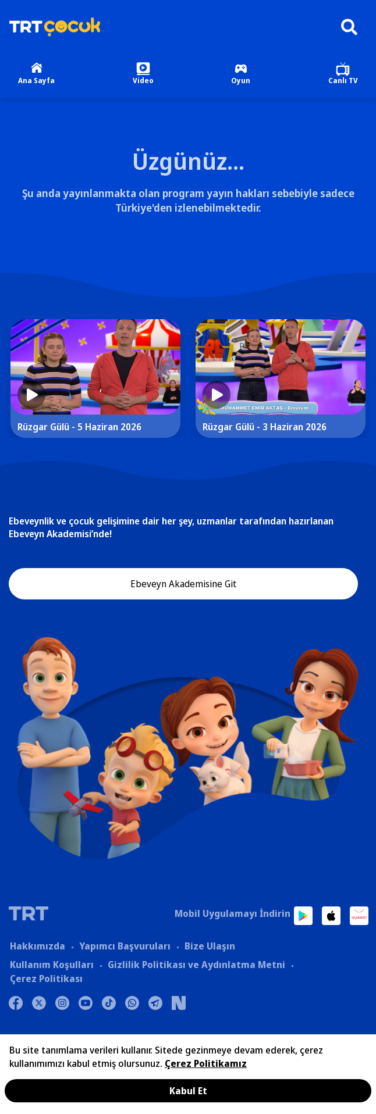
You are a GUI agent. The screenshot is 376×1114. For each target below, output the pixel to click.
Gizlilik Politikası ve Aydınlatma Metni (196, 964)
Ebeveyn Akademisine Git (183, 583)
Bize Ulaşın (210, 946)
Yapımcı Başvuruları (125, 946)
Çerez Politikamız (206, 1063)
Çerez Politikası (46, 978)
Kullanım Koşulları (52, 964)
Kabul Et (188, 1090)
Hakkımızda (37, 946)
